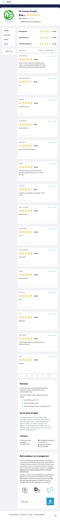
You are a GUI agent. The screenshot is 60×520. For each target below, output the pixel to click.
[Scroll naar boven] (56, 515)
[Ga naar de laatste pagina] (49, 376)
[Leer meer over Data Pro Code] (25, 490)
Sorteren (41, 50)
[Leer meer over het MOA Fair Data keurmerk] (37, 490)
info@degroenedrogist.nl (47, 440)
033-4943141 (43, 442)
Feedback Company (31, 516)
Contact (30, 514)
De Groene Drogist (28, 11)
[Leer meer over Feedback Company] (50, 490)
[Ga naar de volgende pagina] (43, 376)
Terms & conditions (39, 514)
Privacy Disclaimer (14, 514)
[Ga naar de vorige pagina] (32, 376)
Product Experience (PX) (36, 470)
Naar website (8, 21)
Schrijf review (31, 18)
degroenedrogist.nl (45, 444)
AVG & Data (24, 514)
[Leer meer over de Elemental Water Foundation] (50, 501)
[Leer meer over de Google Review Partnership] (25, 501)
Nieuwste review (50, 50)
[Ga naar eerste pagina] (26, 376)
